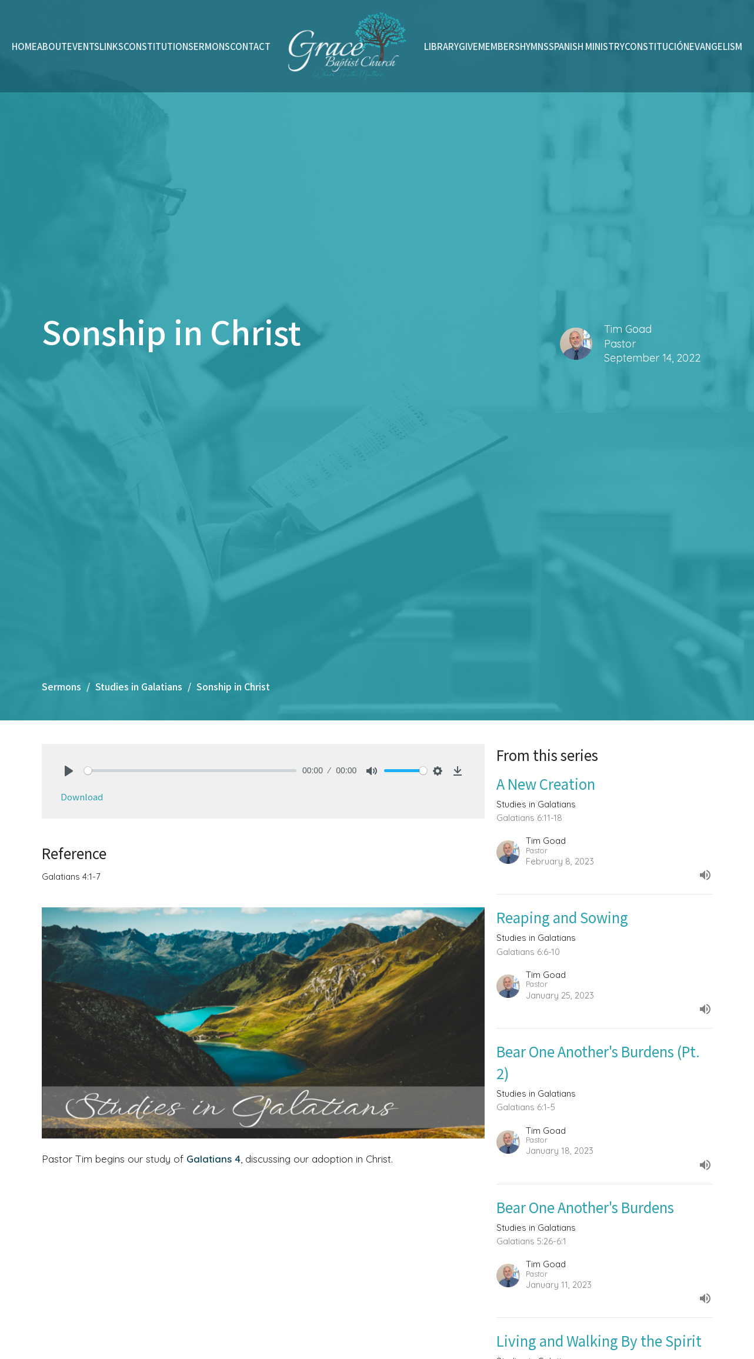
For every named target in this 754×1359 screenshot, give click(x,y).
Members (499, 46)
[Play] (68, 771)
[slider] (190, 770)
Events (83, 46)
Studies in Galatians (138, 686)
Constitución (657, 46)
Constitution (156, 46)
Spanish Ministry (587, 46)
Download (82, 796)
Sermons (209, 46)
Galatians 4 (213, 1159)
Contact (250, 46)
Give (468, 46)
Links (111, 46)
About (52, 46)
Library (441, 46)
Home (24, 46)
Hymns (534, 46)
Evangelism (715, 46)
